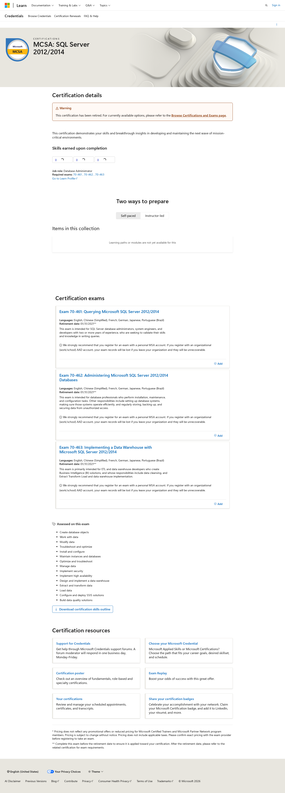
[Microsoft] (7, 5)
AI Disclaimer (13, 781)
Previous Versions (36, 781)
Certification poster (70, 673)
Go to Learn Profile (63, 178)
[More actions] (276, 24)
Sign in (276, 5)
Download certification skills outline (82, 609)
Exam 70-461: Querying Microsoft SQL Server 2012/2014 (109, 311)
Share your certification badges (171, 699)
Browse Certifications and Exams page (198, 115)
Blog (54, 781)
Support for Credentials (73, 643)
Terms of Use (144, 781)
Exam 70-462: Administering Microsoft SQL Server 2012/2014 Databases (113, 377)
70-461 (78, 174)
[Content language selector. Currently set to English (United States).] (23, 771)
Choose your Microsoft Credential (173, 643)
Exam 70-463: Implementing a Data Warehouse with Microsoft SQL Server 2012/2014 (105, 449)
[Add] (218, 363)
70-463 (99, 174)
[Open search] (266, 5)
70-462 (89, 174)
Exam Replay (158, 673)
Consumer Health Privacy (113, 781)
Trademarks (164, 781)
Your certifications (69, 699)
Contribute (70, 781)
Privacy (86, 781)
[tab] (128, 215)
